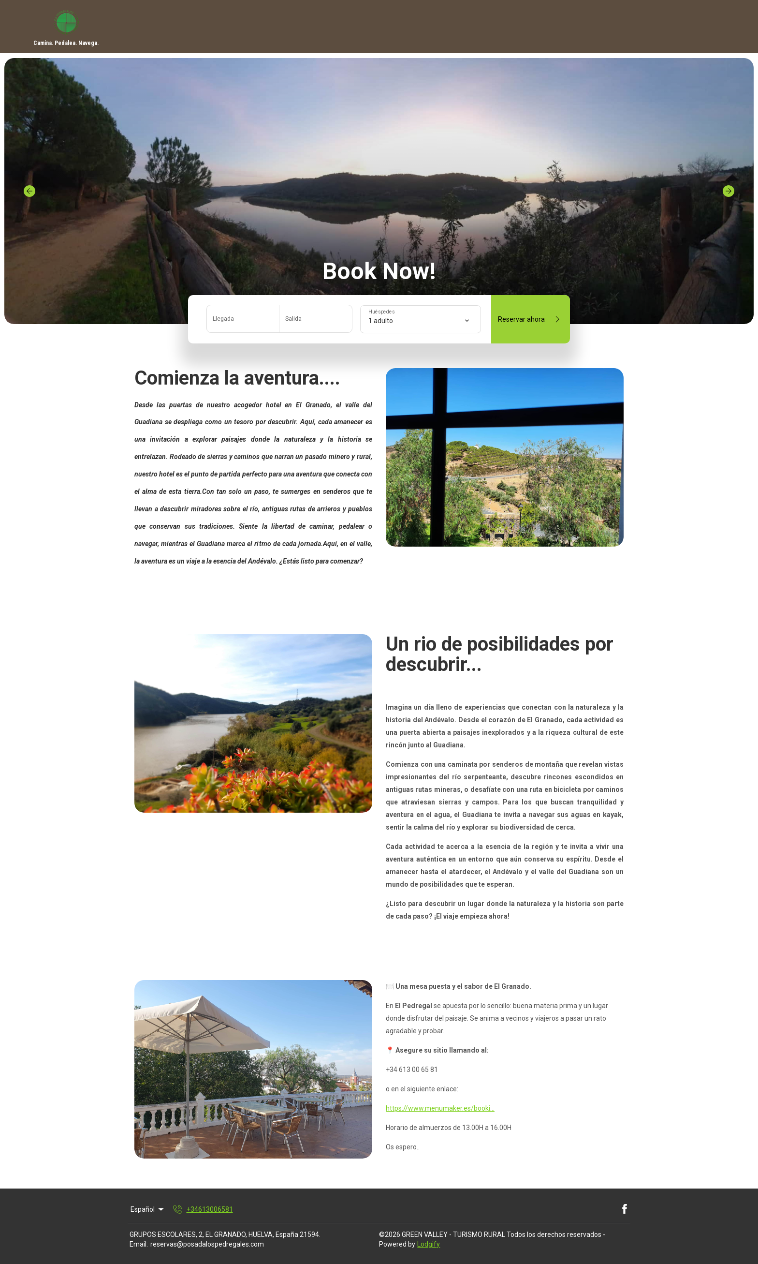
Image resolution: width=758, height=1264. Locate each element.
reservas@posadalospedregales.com (207, 1244)
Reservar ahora (530, 319)
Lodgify (428, 1244)
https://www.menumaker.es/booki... (440, 1108)
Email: (139, 1244)
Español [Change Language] (148, 1209)
